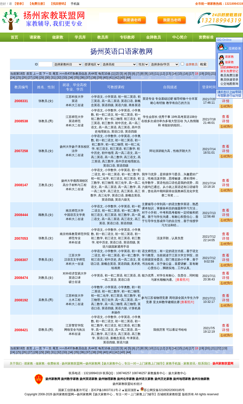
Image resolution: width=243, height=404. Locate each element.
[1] (113, 73)
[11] (156, 73)
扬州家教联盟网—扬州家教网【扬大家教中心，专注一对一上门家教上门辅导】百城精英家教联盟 (117, 394)
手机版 (75, 3)
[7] (137, 73)
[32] (59, 77)
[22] (218, 348)
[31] (53, 77)
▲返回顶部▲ (130, 390)
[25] (18, 77)
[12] (162, 73)
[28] (35, 77)
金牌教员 (153, 37)
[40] (105, 77)
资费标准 (206, 37)
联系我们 (204, 363)
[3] (121, 73)
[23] (224, 348)
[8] (142, 73)
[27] (30, 77)
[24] (12, 77)
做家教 (57, 37)
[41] (111, 77)
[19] (201, 73)
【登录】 (19, 3)
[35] (76, 77)
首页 (14, 37)
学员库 (80, 37)
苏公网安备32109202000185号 (162, 390)
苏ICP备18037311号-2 (106, 390)
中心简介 (179, 37)
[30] (47, 77)
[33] (64, 77)
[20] (207, 73)
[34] (70, 77)
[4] (125, 73)
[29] (41, 77)
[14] (174, 73)
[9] (146, 73)
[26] (24, 77)
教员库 (102, 37)
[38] (93, 77)
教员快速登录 (229, 79)
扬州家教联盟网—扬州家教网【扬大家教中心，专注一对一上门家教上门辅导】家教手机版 (121, 363)
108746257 (139, 373)
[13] (168, 73)
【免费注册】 (37, 3)
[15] (180, 73)
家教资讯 (189, 363)
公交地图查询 (229, 84)
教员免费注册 (229, 75)
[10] (151, 73)
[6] (133, 73)
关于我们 (16, 363)
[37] (88, 77)
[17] (191, 73)
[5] (129, 73)
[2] (117, 73)
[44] (128, 77)
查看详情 (226, 98)
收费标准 (53, 363)
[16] (185, 73)
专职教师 (127, 37)
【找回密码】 (58, 3)
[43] (122, 77)
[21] (213, 73)
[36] (82, 77)
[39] (99, 77)
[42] (116, 77)
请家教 (35, 37)
